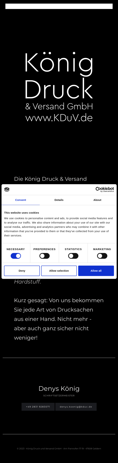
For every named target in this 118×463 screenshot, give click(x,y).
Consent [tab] (20, 199)
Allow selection (59, 270)
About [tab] (97, 199)
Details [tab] (59, 199)
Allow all (96, 270)
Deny (22, 270)
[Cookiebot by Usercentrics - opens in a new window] (98, 189)
